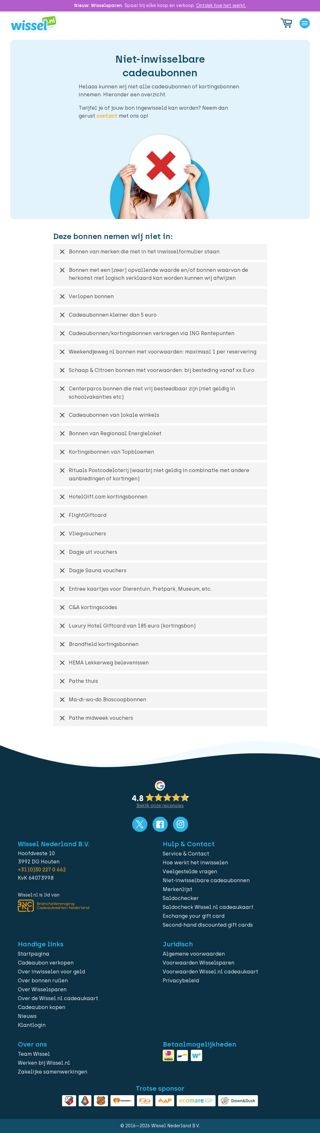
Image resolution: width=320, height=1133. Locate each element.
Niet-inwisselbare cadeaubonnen (206, 880)
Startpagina (33, 954)
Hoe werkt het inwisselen (195, 863)
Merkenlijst (177, 889)
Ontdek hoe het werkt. (221, 5)
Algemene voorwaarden (194, 954)
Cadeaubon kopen (41, 1007)
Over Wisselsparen (42, 989)
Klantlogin (32, 1025)
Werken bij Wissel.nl (44, 1063)
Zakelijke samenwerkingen (52, 1072)
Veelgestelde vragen (190, 872)
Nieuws (27, 1016)
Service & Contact (186, 854)
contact (106, 116)
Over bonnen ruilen (43, 981)
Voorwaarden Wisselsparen (198, 963)
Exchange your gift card (193, 916)
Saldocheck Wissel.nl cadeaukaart (208, 907)
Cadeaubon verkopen (46, 963)
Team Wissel (34, 1054)
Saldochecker (181, 898)
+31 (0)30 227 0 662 (42, 870)
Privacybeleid (181, 981)
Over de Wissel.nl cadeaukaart (58, 998)
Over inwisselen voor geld (51, 972)
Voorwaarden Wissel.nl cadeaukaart (210, 972)
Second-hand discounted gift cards (208, 925)
